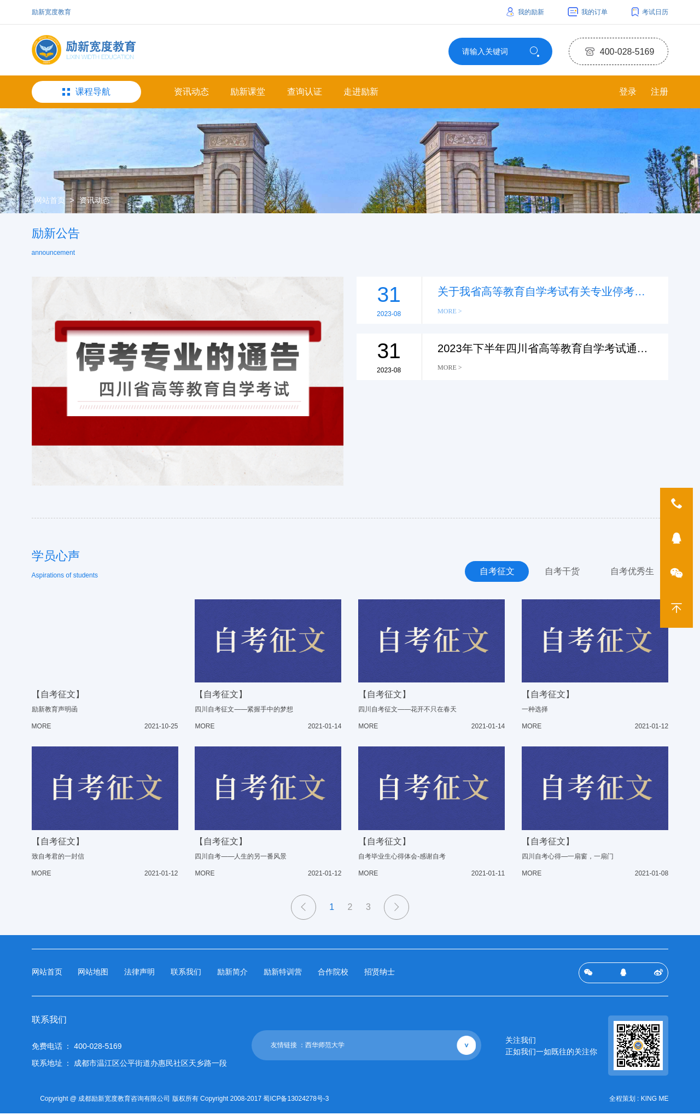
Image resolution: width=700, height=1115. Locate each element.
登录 (626, 94)
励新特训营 (283, 975)
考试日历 (650, 12)
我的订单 (588, 12)
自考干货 (557, 574)
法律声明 (139, 975)
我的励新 (525, 12)
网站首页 (49, 203)
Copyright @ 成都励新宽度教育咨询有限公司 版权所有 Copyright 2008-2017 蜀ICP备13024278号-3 (187, 1101)
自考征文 (490, 574)
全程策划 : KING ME (639, 1101)
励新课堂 (247, 94)
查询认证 (304, 94)
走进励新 (360, 94)
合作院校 (333, 975)
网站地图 (93, 975)
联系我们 (186, 975)
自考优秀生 (630, 574)
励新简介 (232, 975)
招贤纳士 (379, 975)
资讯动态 (191, 94)
